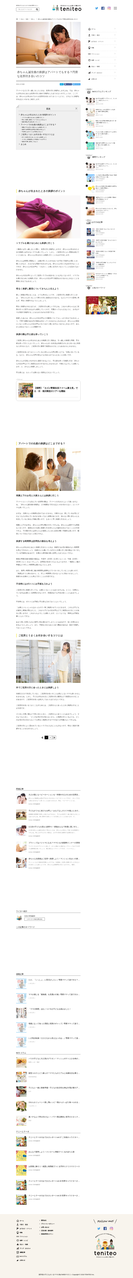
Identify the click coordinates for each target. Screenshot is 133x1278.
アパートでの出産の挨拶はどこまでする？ (38, 125)
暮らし (33, 19)
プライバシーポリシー (48, 1224)
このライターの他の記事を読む (35, 919)
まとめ (23, 144)
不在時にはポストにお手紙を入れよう (32, 131)
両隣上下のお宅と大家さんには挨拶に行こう (34, 127)
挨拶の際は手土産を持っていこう (31, 122)
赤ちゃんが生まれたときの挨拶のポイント (38, 115)
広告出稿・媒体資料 (47, 1230)
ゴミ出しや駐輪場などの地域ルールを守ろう (34, 139)
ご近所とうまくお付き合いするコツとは (37, 134)
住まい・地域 (25, 19)
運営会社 (43, 1220)
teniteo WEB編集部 (29, 916)
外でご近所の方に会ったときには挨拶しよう (34, 137)
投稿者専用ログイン (47, 1234)
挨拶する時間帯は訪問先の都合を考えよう (33, 129)
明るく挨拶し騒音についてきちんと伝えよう (34, 119)
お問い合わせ (45, 1227)
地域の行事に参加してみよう (30, 141)
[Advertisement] (31, 949)
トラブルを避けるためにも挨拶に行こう (33, 117)
